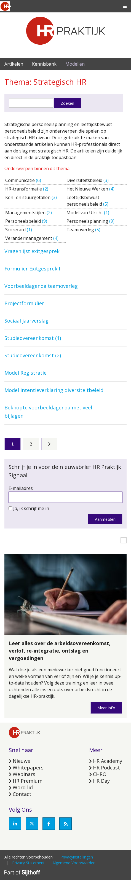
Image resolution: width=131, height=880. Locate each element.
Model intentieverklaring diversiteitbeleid (53, 390)
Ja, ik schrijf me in (31, 508)
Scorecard (16, 230)
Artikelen (13, 64)
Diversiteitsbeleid (84, 180)
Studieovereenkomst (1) (32, 338)
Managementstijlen (26, 213)
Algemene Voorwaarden (73, 862)
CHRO (99, 774)
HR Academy (107, 761)
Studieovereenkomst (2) (32, 355)
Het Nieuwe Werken (87, 189)
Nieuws (21, 761)
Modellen (75, 64)
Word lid (23, 787)
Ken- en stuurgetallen (28, 197)
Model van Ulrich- (85, 213)
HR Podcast (106, 767)
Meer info (106, 707)
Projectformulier (24, 303)
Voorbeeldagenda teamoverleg (41, 286)
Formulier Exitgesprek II (33, 268)
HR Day (101, 780)
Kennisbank (44, 64)
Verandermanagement (29, 238)
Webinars (24, 774)
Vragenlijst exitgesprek (32, 251)
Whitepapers (28, 767)
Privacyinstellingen (76, 857)
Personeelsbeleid (23, 221)
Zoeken (67, 103)
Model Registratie (25, 372)
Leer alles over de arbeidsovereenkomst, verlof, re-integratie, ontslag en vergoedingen (59, 650)
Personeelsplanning (87, 221)
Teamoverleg (80, 230)
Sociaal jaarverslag (26, 320)
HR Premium (27, 780)
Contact (22, 794)
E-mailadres (21, 488)
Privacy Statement (28, 862)
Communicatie (20, 180)
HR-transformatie (24, 189)
